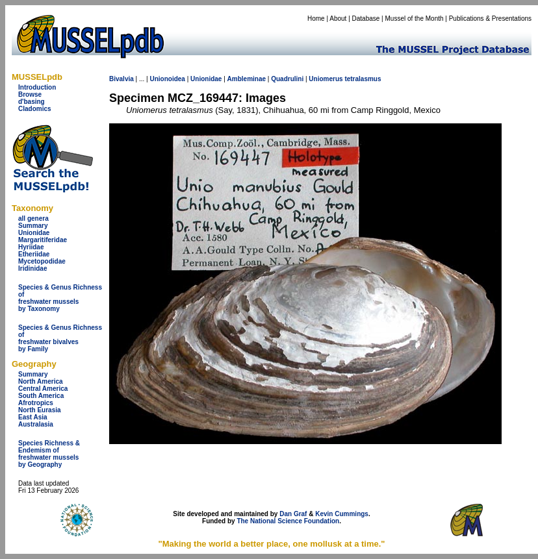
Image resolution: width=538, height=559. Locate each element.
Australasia (35, 424)
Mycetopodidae (42, 261)
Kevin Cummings (341, 513)
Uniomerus (325, 78)
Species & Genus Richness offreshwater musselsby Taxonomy (60, 298)
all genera (33, 218)
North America (40, 381)
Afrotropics (35, 402)
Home (316, 18)
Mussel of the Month (414, 18)
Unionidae (33, 232)
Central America (43, 388)
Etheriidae (33, 254)
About (337, 18)
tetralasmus (362, 78)
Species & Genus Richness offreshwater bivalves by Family (60, 338)
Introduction (37, 87)
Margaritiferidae (42, 239)
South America (41, 395)
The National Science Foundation (288, 521)
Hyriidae (31, 247)
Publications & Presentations (490, 18)
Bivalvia (121, 78)
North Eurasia (39, 410)
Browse (30, 94)
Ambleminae (246, 78)
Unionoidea (167, 78)
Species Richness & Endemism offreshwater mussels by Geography (49, 454)
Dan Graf (293, 513)
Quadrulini (287, 78)
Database (366, 18)
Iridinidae (32, 268)
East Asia (32, 417)
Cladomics (34, 108)
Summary (33, 225)
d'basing (31, 101)
